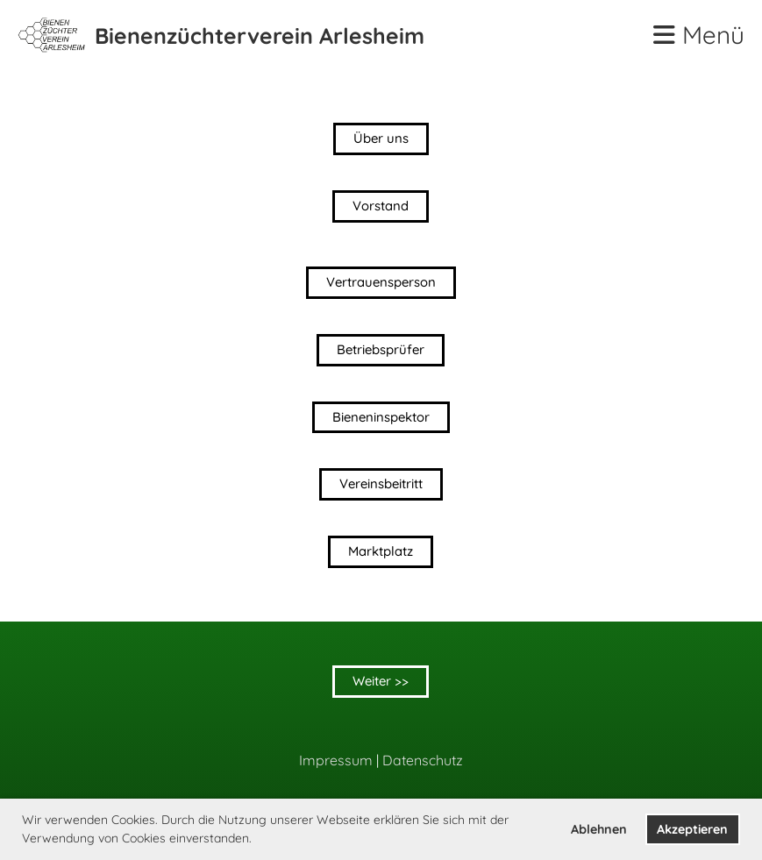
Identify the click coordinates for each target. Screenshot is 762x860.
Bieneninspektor (381, 417)
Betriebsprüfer (380, 350)
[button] (257, 839)
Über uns (381, 139)
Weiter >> (381, 681)
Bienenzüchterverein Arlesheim (259, 35)
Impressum (336, 760)
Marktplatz (380, 552)
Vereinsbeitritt (381, 485)
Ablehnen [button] (599, 829)
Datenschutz (422, 760)
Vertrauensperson (381, 282)
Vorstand (381, 206)
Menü (698, 34)
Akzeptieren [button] (692, 829)
